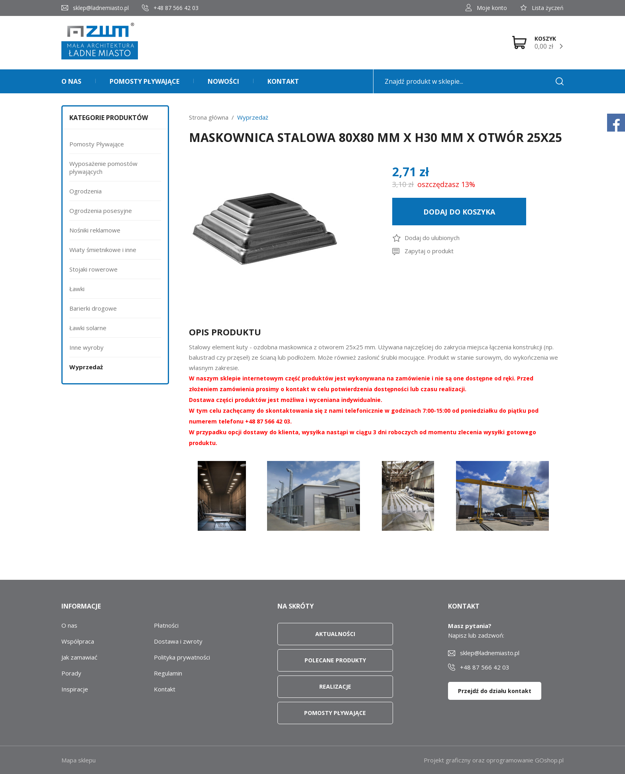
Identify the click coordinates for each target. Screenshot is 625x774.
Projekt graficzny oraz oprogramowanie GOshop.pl (494, 760)
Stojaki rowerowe (93, 269)
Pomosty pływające (144, 81)
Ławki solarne (87, 328)
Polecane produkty (335, 660)
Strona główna (208, 117)
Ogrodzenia (85, 191)
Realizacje (335, 686)
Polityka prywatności (182, 657)
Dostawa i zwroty (178, 641)
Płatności (166, 625)
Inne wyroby (86, 347)
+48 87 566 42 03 (176, 8)
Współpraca (77, 641)
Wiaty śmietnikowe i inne (102, 250)
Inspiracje (74, 689)
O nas (71, 81)
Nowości (223, 81)
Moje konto (492, 8)
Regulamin (168, 673)
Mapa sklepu (78, 760)
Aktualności (335, 634)
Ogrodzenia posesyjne (100, 211)
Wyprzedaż (86, 367)
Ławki (77, 289)
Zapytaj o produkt (429, 251)
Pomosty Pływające (96, 144)
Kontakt (283, 81)
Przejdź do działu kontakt (494, 691)
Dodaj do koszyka (459, 212)
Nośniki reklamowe (94, 230)
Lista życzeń (548, 8)
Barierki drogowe (93, 308)
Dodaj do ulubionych (432, 238)
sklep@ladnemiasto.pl (101, 8)
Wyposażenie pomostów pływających (103, 167)
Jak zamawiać (79, 657)
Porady (71, 673)
